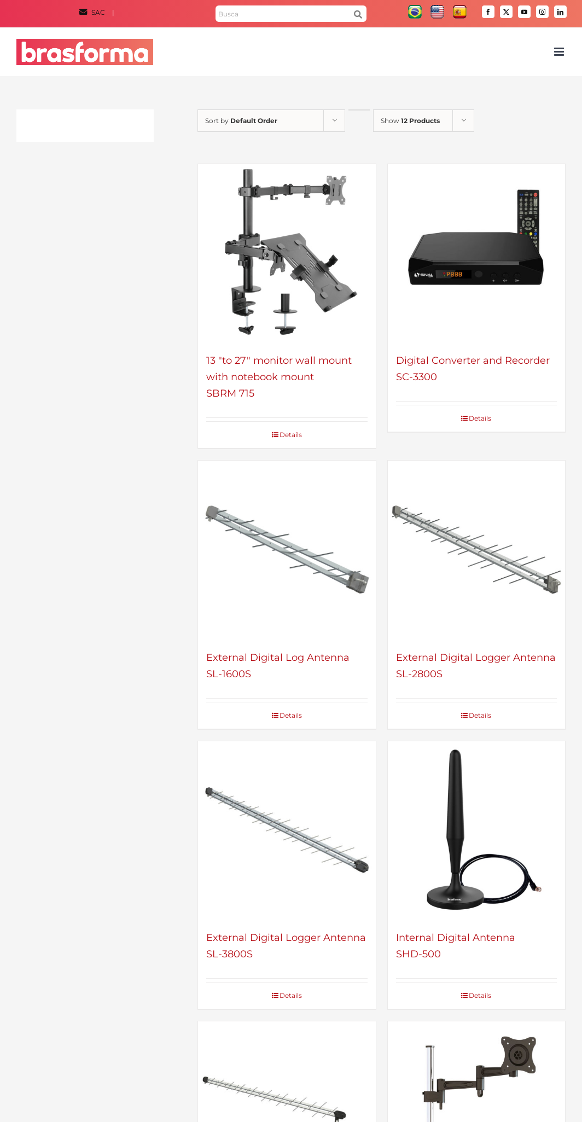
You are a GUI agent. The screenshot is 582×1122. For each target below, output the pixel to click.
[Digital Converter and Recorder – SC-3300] (477, 253)
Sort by (241, 121)
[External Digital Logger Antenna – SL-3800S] (287, 830)
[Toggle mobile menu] (560, 51)
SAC (93, 12)
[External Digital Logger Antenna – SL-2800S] (477, 549)
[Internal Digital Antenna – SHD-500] (477, 830)
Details (291, 435)
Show (410, 121)
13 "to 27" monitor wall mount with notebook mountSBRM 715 (279, 376)
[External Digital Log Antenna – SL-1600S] (287, 549)
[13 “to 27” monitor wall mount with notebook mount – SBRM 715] (287, 253)
